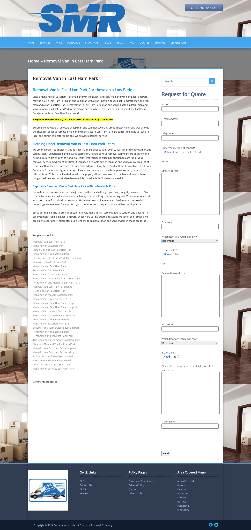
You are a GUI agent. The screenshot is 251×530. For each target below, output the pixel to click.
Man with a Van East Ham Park (50, 262)
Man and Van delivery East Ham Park (53, 311)
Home (34, 60)
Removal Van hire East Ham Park (51, 319)
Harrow (181, 501)
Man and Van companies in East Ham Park (56, 278)
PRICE (59, 42)
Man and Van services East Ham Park (53, 368)
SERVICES (45, 42)
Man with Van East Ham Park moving (53, 352)
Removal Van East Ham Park (48, 270)
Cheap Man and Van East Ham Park (52, 249)
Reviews (84, 493)
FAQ (132, 42)
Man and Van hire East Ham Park (51, 254)
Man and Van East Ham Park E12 (51, 323)
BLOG (108, 42)
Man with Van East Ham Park (49, 241)
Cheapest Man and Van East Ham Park (54, 344)
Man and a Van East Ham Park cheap (53, 303)
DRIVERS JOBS (178, 42)
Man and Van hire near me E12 (50, 299)
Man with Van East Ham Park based (52, 286)
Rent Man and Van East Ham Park (51, 364)
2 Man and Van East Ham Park (49, 290)
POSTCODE (73, 42)
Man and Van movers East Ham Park (53, 294)
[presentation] (187, 440)
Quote (132, 489)
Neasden (182, 485)
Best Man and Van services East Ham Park (56, 327)
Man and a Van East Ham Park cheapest (55, 307)
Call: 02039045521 (204, 7)
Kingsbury (183, 509)
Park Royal (183, 505)
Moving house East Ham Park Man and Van (57, 258)
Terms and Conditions (141, 481)
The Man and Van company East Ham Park (56, 340)
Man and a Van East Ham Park (49, 266)
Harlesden (183, 493)
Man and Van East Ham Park (48, 245)
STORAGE (159, 42)
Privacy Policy (136, 485)
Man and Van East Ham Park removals (54, 315)
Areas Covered (185, 481)
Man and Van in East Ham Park (50, 274)
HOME (30, 42)
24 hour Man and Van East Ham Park (53, 356)
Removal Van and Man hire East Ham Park (56, 282)
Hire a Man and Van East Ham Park (52, 360)
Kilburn (181, 497)
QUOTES (144, 42)
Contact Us (86, 485)
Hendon (182, 489)
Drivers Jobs (136, 493)
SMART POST (92, 42)
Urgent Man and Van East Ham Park (53, 335)
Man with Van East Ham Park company (54, 348)
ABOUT (120, 42)
